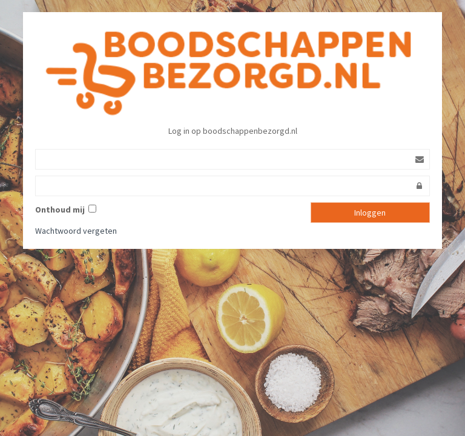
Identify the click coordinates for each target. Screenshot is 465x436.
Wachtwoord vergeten (76, 230)
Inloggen (370, 212)
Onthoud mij (61, 209)
